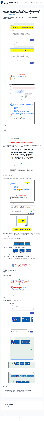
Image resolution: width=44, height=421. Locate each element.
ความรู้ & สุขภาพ (13, 2)
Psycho (37, 2)
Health (41, 2)
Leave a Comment (6, 14)
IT (29, 2)
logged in (8, 406)
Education (33, 2)
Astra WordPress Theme (29, 417)
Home (27, 2)
